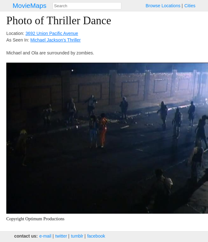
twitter (61, 236)
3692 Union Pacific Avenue (52, 33)
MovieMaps (29, 5)
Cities (189, 5)
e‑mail (45, 236)
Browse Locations (163, 5)
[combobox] (87, 5)
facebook (96, 236)
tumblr (77, 236)
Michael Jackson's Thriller (55, 39)
